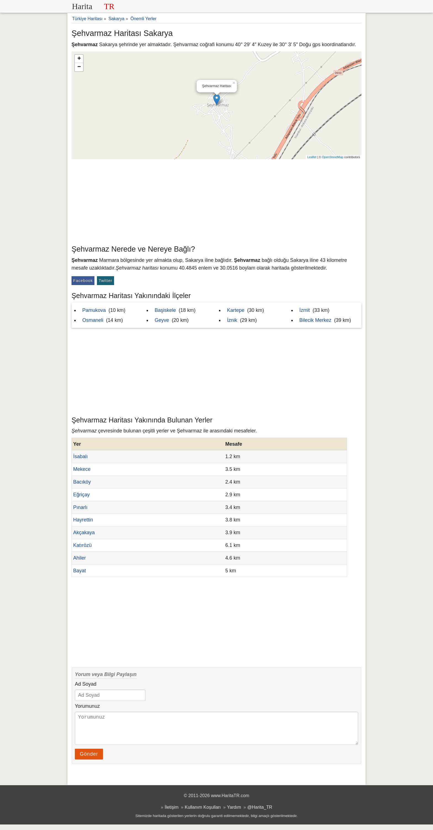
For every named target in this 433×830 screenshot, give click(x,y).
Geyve (162, 320)
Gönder (89, 759)
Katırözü (82, 545)
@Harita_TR (259, 812)
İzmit (304, 310)
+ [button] (79, 59)
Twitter (105, 280)
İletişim (171, 812)
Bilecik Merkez (315, 320)
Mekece (82, 469)
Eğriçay (81, 494)
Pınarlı (80, 507)
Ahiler (79, 558)
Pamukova (94, 310)
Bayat (79, 570)
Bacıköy (82, 482)
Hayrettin (83, 520)
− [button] (79, 67)
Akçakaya (84, 532)
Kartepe (235, 310)
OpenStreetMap (333, 157)
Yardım (234, 812)
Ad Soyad (85, 684)
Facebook (83, 280)
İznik (232, 320)
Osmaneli (92, 320)
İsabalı (80, 456)
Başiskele (165, 310)
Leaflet (311, 157)
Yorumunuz (87, 706)
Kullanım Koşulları (203, 812)
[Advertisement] (216, 200)
